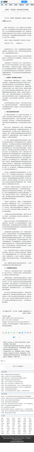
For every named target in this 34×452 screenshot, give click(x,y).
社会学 (27, 5)
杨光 (30, 433)
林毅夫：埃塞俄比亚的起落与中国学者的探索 (10, 374)
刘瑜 (13, 430)
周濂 (2, 425)
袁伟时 (19, 426)
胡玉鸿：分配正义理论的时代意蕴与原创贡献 (10, 400)
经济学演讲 (15, 320)
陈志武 (30, 420)
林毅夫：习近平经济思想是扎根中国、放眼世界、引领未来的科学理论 (15, 390)
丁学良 (24, 418)
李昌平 (13, 423)
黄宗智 (19, 420)
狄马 (13, 426)
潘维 (30, 431)
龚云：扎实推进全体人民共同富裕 (8, 407)
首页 (2, 5)
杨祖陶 (19, 421)
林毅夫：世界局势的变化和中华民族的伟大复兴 (10, 379)
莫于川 (8, 433)
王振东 (8, 426)
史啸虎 (24, 426)
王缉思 (19, 425)
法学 (6, 5)
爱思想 (4, 2)
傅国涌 (8, 420)
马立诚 (13, 421)
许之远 (2, 431)
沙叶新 (8, 430)
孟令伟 (13, 428)
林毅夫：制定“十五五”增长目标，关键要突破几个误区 (12, 383)
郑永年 (13, 418)
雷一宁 (19, 428)
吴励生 (19, 431)
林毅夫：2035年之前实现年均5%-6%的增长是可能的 (12, 381)
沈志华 (24, 421)
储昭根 (24, 430)
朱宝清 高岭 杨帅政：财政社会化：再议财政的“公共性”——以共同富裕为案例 (16, 409)
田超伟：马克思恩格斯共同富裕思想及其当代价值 (11, 405)
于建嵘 (24, 420)
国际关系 (21, 5)
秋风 (2, 428)
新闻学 (32, 5)
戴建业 (8, 423)
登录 (16, 366)
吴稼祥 (30, 430)
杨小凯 (13, 431)
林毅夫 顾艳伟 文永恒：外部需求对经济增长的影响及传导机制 (13, 378)
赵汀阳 (2, 423)
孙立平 (24, 433)
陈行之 (8, 418)
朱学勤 (24, 431)
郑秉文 (2, 433)
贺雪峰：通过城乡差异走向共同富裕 (8, 412)
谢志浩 (19, 433)
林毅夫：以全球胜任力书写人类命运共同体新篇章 (11, 376)
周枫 (24, 428)
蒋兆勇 (30, 428)
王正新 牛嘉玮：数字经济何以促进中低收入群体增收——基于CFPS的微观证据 (17, 403)
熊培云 (30, 426)
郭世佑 (30, 425)
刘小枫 (8, 428)
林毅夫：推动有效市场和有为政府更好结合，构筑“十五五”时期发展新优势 (16, 387)
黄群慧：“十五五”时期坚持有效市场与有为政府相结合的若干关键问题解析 (16, 396)
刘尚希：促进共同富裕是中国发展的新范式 (10, 401)
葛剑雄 (19, 430)
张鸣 (19, 423)
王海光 (30, 423)
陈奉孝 (24, 425)
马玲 (2, 426)
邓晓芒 (13, 425)
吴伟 (2, 430)
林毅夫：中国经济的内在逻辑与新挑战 (9, 389)
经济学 (10, 5)
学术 (7, 320)
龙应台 (19, 418)
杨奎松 (24, 423)
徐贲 (2, 421)
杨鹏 (8, 425)
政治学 (15, 5)
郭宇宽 (8, 421)
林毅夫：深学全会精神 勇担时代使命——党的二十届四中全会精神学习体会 (16, 385)
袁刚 (8, 431)
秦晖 (2, 418)
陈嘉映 (13, 420)
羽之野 (13, 433)
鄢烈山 (2, 420)
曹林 (30, 418)
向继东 (30, 421)
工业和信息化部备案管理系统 (17, 441)
